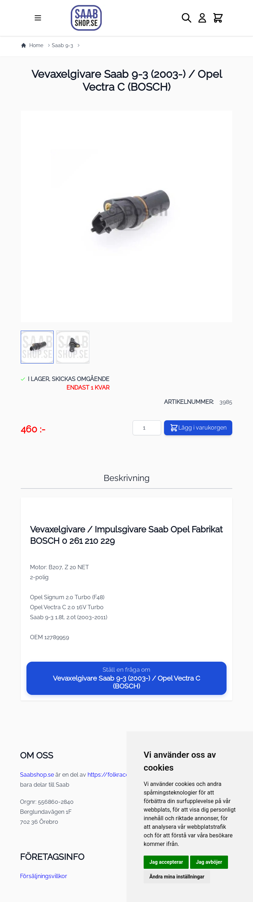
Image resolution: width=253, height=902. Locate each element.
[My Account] (202, 18)
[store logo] (103, 17)
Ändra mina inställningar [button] (176, 877)
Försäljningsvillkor (43, 876)
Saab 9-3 (62, 45)
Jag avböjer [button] (209, 862)
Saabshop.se (37, 774)
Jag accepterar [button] (166, 862)
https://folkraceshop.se (118, 774)
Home (32, 45)
